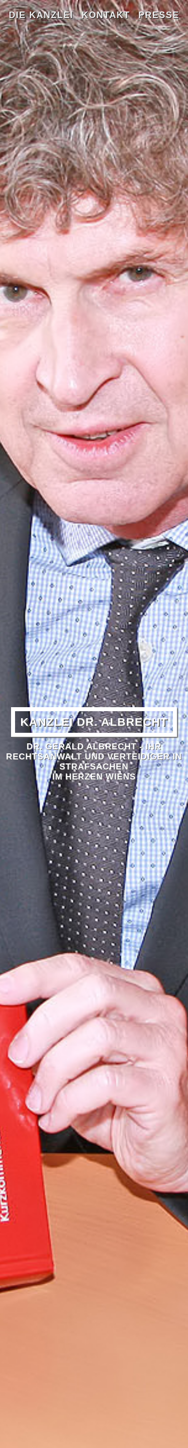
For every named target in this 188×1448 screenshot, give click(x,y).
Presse (158, 15)
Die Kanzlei (41, 15)
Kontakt (106, 15)
